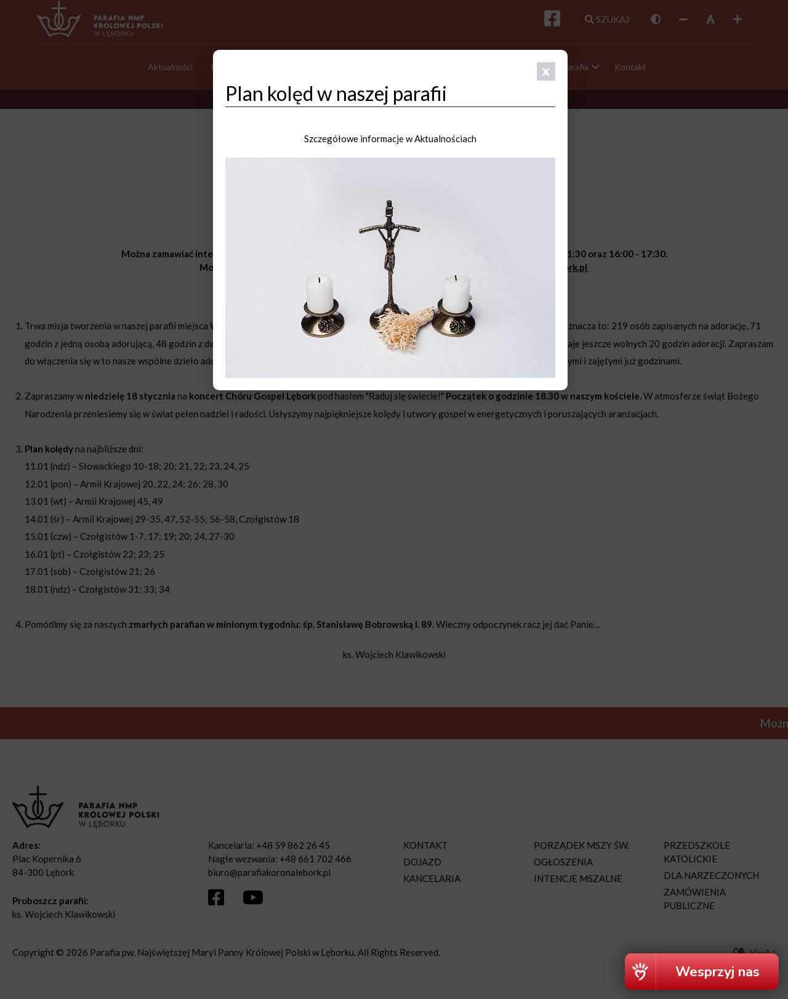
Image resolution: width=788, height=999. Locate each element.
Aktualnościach (445, 138)
